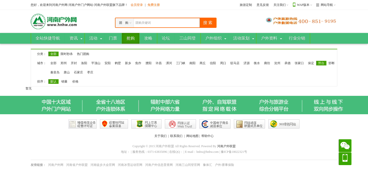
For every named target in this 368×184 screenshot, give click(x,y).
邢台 (321, 63)
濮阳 (148, 63)
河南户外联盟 (226, 146)
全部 (53, 54)
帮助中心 (207, 136)
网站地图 (192, 136)
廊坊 (267, 63)
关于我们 (160, 136)
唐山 (67, 72)
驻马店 (234, 63)
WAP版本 (303, 5)
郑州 (64, 63)
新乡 (128, 63)
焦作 (138, 63)
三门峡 (180, 63)
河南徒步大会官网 (102, 165)
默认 (53, 81)
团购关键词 (143, 23)
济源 (247, 63)
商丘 (203, 63)
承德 (287, 63)
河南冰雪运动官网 (130, 165)
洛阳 (84, 63)
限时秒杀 (67, 54)
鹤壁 (118, 63)
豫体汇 (207, 165)
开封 (74, 63)
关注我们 (279, 5)
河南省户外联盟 (77, 165)
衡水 (257, 63)
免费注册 (153, 5)
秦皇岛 (55, 72)
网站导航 (327, 5)
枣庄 (90, 72)
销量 (64, 81)
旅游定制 (246, 5)
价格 (75, 81)
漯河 (169, 63)
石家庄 (78, 72)
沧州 (277, 63)
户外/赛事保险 (224, 165)
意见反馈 (263, 5)
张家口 (299, 63)
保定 (311, 63)
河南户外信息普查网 (159, 165)
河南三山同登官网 (188, 165)
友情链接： (38, 165)
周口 (223, 63)
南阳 (192, 63)
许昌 (159, 63)
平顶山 (95, 63)
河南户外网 (55, 165)
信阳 (213, 63)
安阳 (108, 63)
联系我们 (176, 136)
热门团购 (83, 54)
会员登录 (137, 5)
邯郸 (331, 63)
